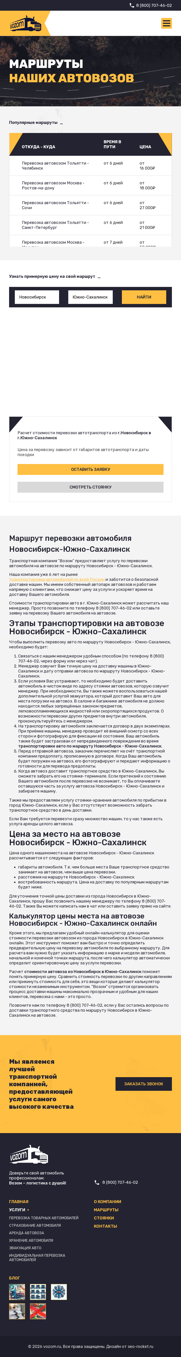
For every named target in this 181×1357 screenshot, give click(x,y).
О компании (107, 1201)
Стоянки (104, 1218)
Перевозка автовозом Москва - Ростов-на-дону (53, 186)
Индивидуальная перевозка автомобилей (37, 1257)
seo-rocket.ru (140, 1346)
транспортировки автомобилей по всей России (57, 579)
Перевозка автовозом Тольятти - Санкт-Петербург (55, 225)
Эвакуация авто (25, 1248)
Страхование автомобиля (35, 1225)
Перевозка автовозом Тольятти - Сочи (55, 205)
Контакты (105, 1226)
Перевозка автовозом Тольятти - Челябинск (55, 166)
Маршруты (106, 1209)
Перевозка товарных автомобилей (43, 1218)
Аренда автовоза (26, 1233)
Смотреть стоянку (90, 487)
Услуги (19, 1209)
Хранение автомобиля (31, 1240)
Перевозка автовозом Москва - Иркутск (53, 245)
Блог (14, 1278)
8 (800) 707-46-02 (154, 5)
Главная (18, 1201)
